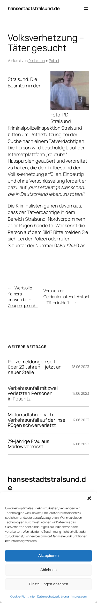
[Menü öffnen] (86, 8)
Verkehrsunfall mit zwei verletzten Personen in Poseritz (33, 393)
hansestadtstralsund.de (33, 8)
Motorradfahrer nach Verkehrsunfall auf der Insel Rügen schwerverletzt (37, 420)
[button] (89, 498)
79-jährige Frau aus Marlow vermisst (28, 444)
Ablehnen (48, 569)
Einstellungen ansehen (48, 584)
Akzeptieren (48, 555)
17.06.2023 (80, 393)
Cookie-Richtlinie (22, 596)
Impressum (79, 596)
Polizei (54, 60)
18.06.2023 (80, 366)
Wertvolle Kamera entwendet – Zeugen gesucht (23, 296)
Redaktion (36, 60)
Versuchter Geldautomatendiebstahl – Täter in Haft (66, 296)
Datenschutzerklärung (53, 596)
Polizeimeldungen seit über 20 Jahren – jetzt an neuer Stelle (35, 367)
